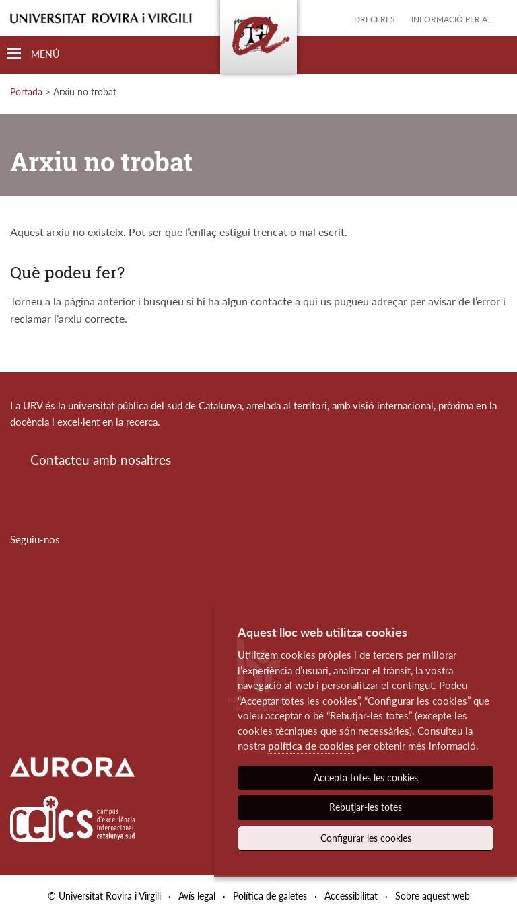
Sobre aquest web (432, 896)
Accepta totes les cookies (366, 777)
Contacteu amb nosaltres (100, 459)
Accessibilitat (351, 896)
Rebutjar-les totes (365, 807)
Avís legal (196, 896)
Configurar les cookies (365, 838)
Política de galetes (270, 896)
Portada (26, 91)
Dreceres (374, 19)
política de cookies (311, 746)
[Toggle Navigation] (33, 54)
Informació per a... (452, 19)
